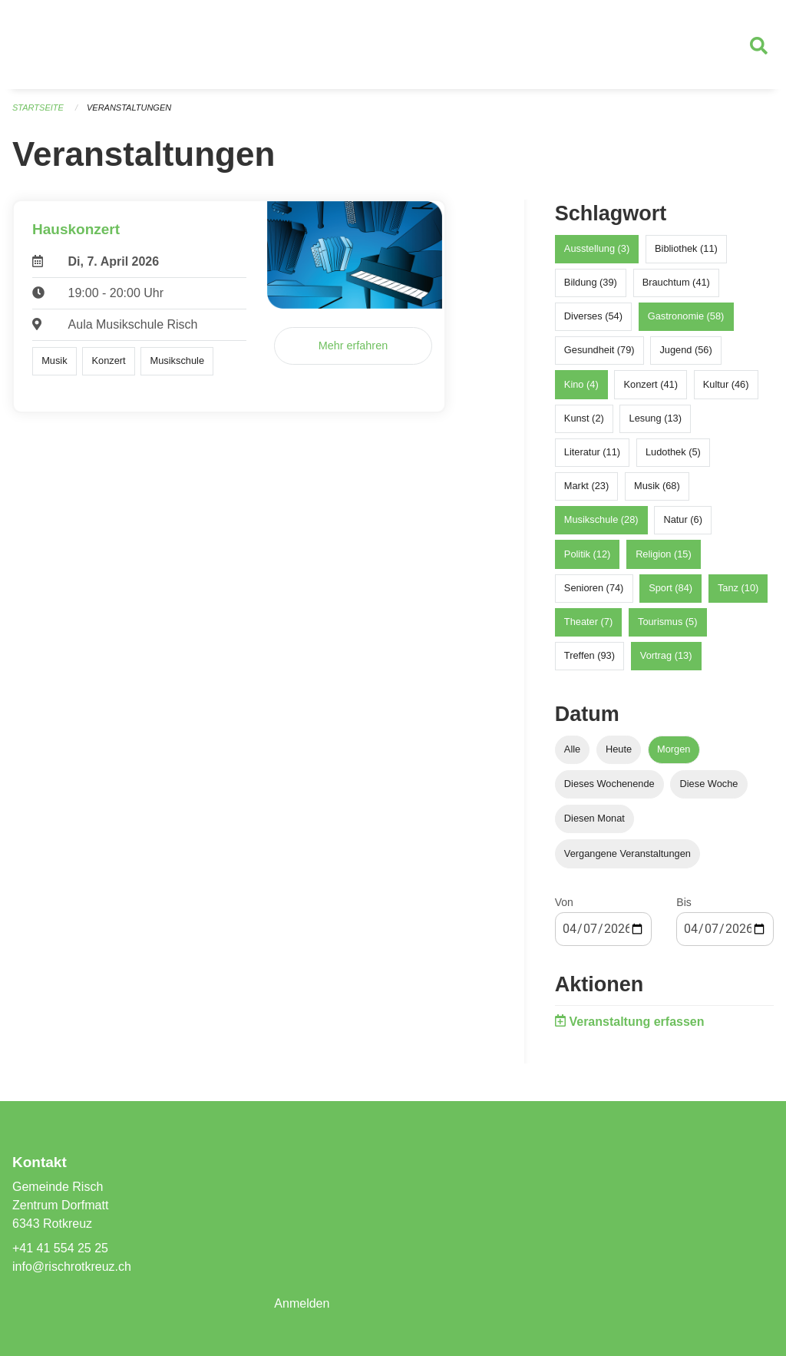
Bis (683, 902)
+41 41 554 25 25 (60, 1248)
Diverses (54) (593, 316)
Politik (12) (587, 554)
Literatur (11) (592, 452)
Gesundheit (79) (599, 350)
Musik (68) (657, 485)
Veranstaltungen (129, 107)
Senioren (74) (594, 588)
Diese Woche (709, 783)
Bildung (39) (590, 282)
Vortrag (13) (666, 655)
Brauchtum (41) (676, 282)
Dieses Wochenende (609, 783)
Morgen (673, 749)
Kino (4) (581, 384)
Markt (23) (586, 485)
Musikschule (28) (601, 519)
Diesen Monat (594, 818)
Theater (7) (588, 621)
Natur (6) (682, 519)
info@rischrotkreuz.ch (71, 1266)
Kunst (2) (584, 418)
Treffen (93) (589, 655)
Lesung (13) (655, 418)
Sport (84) (670, 588)
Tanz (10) (738, 588)
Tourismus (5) (668, 621)
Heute (619, 749)
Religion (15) (664, 554)
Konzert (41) (650, 384)
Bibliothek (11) (686, 248)
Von (564, 902)
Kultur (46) (726, 384)
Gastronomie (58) (686, 316)
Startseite (38, 107)
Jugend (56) (685, 350)
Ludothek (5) (673, 452)
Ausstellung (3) (596, 248)
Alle (572, 749)
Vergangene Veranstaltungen (627, 853)
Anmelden (301, 1303)
